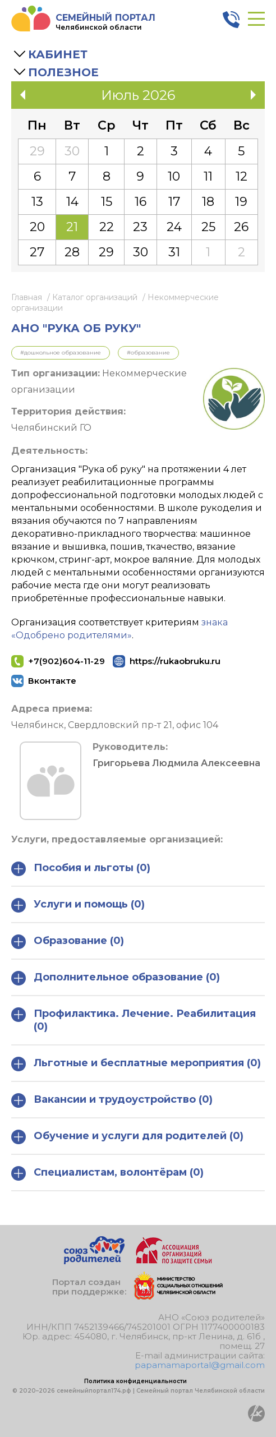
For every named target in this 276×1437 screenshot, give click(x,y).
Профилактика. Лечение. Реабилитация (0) (133, 1020)
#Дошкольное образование (60, 352)
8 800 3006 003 (231, 19)
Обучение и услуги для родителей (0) (127, 1137)
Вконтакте (52, 680)
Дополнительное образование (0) (115, 978)
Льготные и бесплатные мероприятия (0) (136, 1064)
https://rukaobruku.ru (172, 661)
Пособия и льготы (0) (80, 869)
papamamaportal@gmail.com (200, 1365)
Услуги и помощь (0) (78, 905)
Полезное (63, 72)
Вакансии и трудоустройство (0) (112, 1100)
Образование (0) (67, 941)
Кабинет (58, 54)
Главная (26, 297)
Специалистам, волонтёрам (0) (107, 1173)
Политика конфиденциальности (135, 1381)
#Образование (148, 352)
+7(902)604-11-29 (66, 661)
